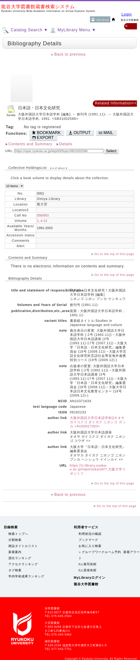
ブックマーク (88, 540)
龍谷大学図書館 (86, 584)
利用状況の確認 (90, 534)
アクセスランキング (23, 564)
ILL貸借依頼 (88, 570)
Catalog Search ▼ (25, 30)
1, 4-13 (42, 221)
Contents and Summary (30, 144)
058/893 (43, 215)
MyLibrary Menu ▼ (72, 30)
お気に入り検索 (90, 546)
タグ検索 (15, 570)
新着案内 (15, 552)
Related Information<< (116, 103)
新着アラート (109, 555)
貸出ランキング (19, 558)
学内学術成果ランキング (26, 576)
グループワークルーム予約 (101, 552)
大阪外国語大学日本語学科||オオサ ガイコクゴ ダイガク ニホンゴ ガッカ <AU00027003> (98, 422)
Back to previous (70, 54)
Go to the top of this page (114, 254)
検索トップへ (18, 534)
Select (111, 151)
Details (65, 144)
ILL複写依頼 (88, 564)
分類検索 (15, 540)
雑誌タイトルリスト (23, 546)
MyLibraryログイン (90, 577)
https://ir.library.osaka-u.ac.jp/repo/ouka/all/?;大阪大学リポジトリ (98, 469)
